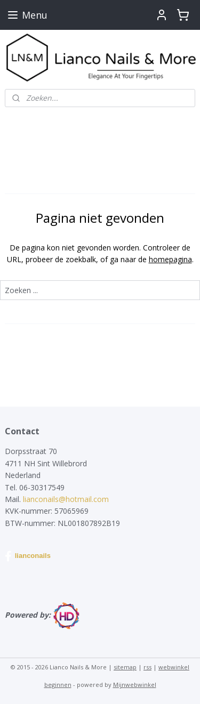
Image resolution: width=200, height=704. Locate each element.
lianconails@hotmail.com (66, 499)
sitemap (125, 667)
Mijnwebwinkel (134, 685)
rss (147, 667)
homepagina (170, 259)
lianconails (28, 556)
